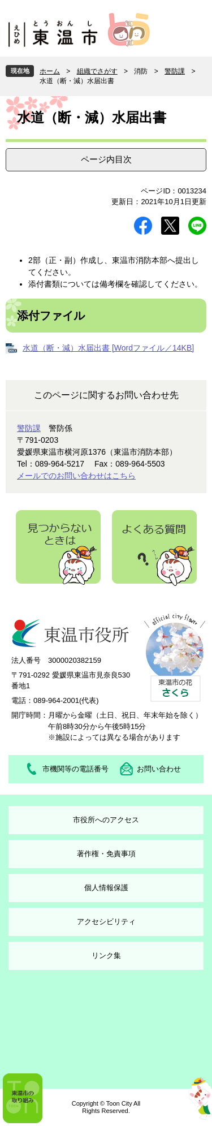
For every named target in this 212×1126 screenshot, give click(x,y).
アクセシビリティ (106, 921)
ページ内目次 (106, 159)
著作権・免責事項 (106, 853)
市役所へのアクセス (106, 820)
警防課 (175, 71)
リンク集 (106, 955)
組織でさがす (97, 71)
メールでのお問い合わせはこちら (76, 475)
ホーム (50, 71)
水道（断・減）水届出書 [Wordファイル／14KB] (108, 347)
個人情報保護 (106, 887)
